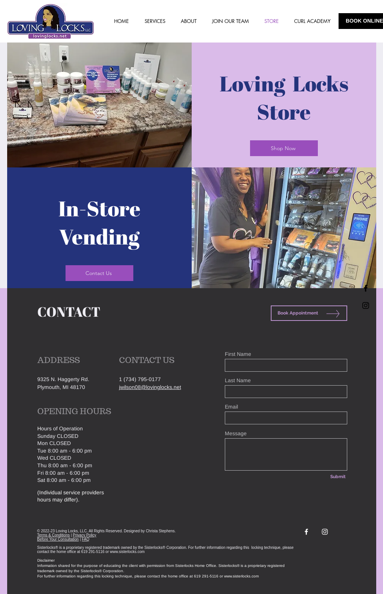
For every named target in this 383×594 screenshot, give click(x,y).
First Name (238, 354)
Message (236, 433)
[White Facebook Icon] (306, 532)
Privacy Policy (84, 535)
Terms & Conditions (53, 535)
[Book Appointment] (309, 313)
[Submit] (338, 476)
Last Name (238, 380)
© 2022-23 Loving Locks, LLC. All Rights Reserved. (80, 531)
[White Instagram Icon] (325, 532)
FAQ (85, 539)
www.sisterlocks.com (127, 552)
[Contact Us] (99, 273)
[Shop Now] (284, 148)
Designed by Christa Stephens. (150, 531)
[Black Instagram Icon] (365, 305)
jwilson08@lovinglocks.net (150, 387)
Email (231, 406)
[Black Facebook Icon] (365, 288)
